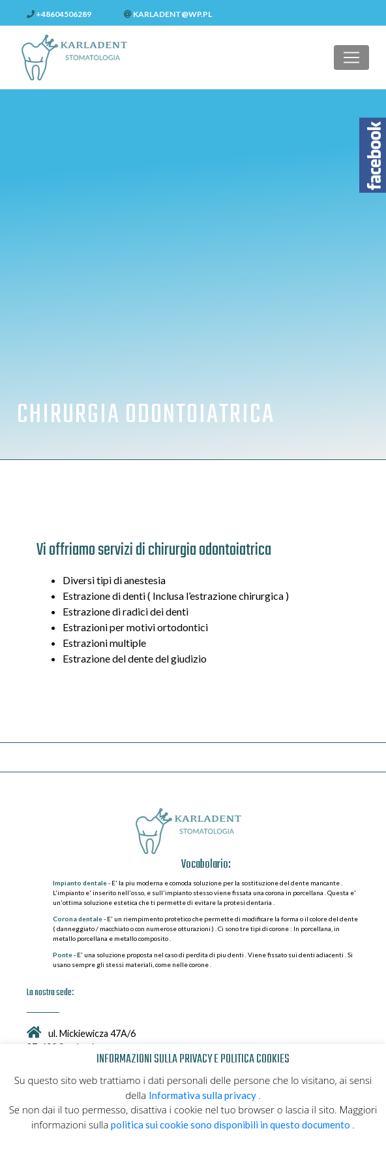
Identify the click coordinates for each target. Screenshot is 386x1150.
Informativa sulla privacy (203, 1095)
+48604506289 (59, 14)
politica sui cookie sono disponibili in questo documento (231, 1124)
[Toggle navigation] (351, 57)
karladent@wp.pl (168, 14)
